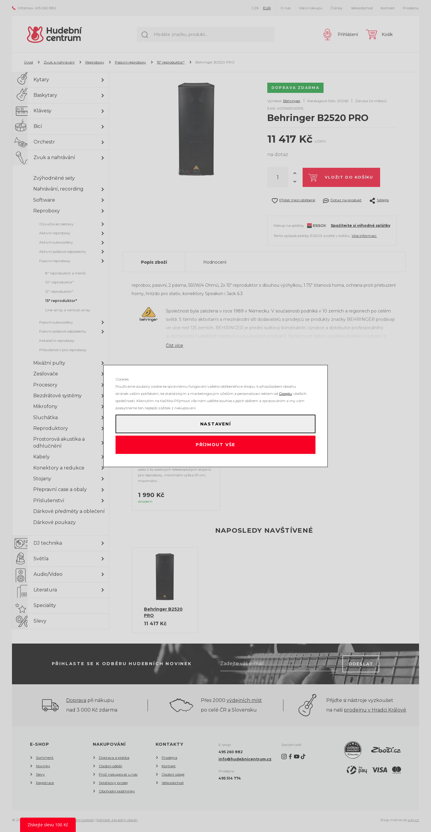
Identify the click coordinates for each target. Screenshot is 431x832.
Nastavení (215, 422)
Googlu (285, 390)
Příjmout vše (215, 446)
